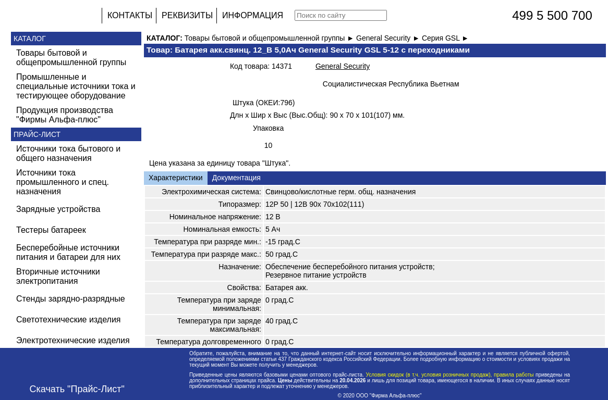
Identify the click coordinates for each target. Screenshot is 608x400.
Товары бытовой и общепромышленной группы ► (270, 38)
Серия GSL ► (445, 38)
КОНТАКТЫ (129, 15)
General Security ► (389, 38)
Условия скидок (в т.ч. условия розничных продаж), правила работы (450, 375)
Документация (236, 177)
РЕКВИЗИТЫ (187, 15)
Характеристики (176, 177)
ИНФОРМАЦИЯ (252, 15)
